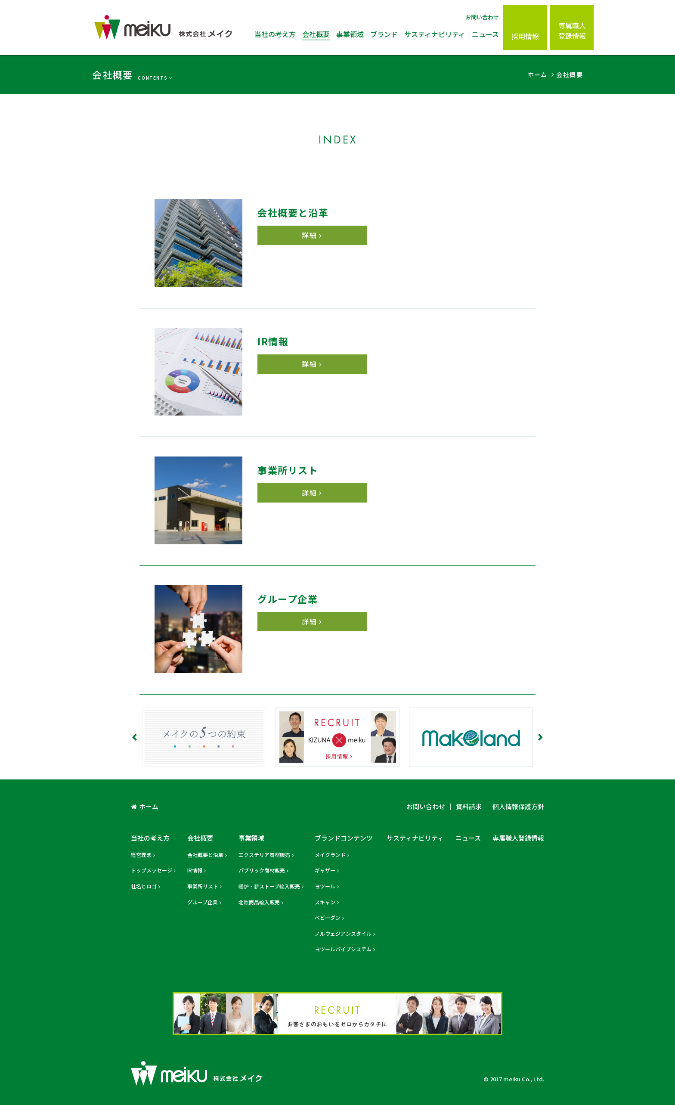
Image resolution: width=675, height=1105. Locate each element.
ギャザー (325, 870)
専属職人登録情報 (572, 30)
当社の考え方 (275, 34)
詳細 (309, 235)
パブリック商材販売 (261, 870)
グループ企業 (202, 902)
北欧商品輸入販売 (259, 902)
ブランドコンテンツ (344, 837)
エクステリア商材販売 (264, 854)
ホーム (148, 806)
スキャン (325, 902)
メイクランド (330, 854)
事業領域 (350, 34)
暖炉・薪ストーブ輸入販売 (269, 886)
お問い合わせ (482, 17)
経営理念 (141, 854)
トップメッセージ (151, 870)
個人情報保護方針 (518, 806)
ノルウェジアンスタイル (343, 933)
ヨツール (325, 886)
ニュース (485, 34)
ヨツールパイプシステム (343, 949)
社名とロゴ (144, 886)
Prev (135, 737)
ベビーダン (328, 917)
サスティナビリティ (434, 34)
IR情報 (194, 870)
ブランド (384, 34)
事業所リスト (202, 886)
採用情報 (525, 36)
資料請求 (469, 806)
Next (540, 737)
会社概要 (316, 34)
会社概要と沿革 (205, 854)
